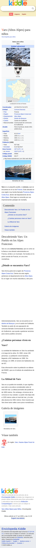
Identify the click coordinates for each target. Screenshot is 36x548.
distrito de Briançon (8, 323)
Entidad (5, 109)
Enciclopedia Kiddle (8, 497)
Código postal (7, 153)
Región (6, 114)
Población (5, 142)
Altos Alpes (17, 116)
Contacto (19, 543)
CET (15, 149)
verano (8, 151)
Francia (19, 189)
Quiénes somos (24, 541)
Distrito (6, 118)
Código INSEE (7, 156)
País (5, 112)
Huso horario (6, 149)
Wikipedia (20, 537)
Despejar (28, 8)
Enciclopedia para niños (9, 37)
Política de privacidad (8, 543)
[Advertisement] (18, 21)
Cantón (6, 120)
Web (11, 14)
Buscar (32, 8)
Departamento (8, 116)
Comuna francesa (19, 109)
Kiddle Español (6, 541)
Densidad (7, 147)
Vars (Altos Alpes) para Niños (12, 509)
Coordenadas (6, 107)
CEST (16, 151)
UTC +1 (20, 149)
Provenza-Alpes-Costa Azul (22, 114)
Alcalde (4, 127)
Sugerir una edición (17, 518)
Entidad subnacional (18, 46)
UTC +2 (21, 151)
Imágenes (17, 14)
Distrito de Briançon (20, 118)
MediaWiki (16, 539)
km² (19, 133)
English (24, 14)
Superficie (5, 131)
